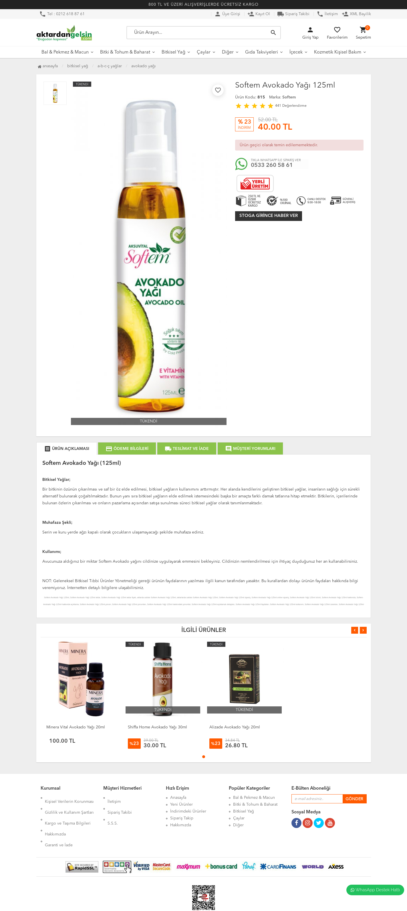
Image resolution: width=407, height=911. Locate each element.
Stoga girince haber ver (268, 216)
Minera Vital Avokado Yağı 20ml (75, 727)
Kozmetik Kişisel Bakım (337, 52)
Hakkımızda (55, 818)
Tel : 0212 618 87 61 (62, 14)
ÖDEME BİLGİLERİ (127, 448)
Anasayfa (48, 66)
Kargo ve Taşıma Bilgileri (68, 811)
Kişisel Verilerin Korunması (69, 798)
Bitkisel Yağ (173, 52)
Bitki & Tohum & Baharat (125, 52)
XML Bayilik (356, 14)
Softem (289, 97)
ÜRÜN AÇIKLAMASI (66, 448)
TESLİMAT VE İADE (187, 448)
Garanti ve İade (59, 825)
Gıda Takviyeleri (261, 52)
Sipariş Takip (181, 818)
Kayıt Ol (258, 14)
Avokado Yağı (143, 66)
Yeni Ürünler (181, 805)
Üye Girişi (227, 14)
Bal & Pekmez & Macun (65, 52)
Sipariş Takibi (293, 14)
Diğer (228, 52)
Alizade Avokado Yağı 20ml (234, 727)
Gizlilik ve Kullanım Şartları (69, 805)
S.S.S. (113, 811)
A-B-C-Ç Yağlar (110, 66)
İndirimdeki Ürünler (188, 811)
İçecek (296, 52)
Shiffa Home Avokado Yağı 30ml (157, 727)
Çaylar (204, 52)
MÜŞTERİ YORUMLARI (250, 448)
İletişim (327, 14)
